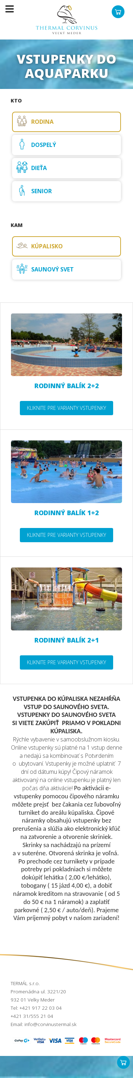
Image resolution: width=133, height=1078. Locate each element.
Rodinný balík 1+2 (66, 512)
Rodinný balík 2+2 (66, 385)
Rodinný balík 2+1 (66, 640)
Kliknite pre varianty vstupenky (66, 408)
